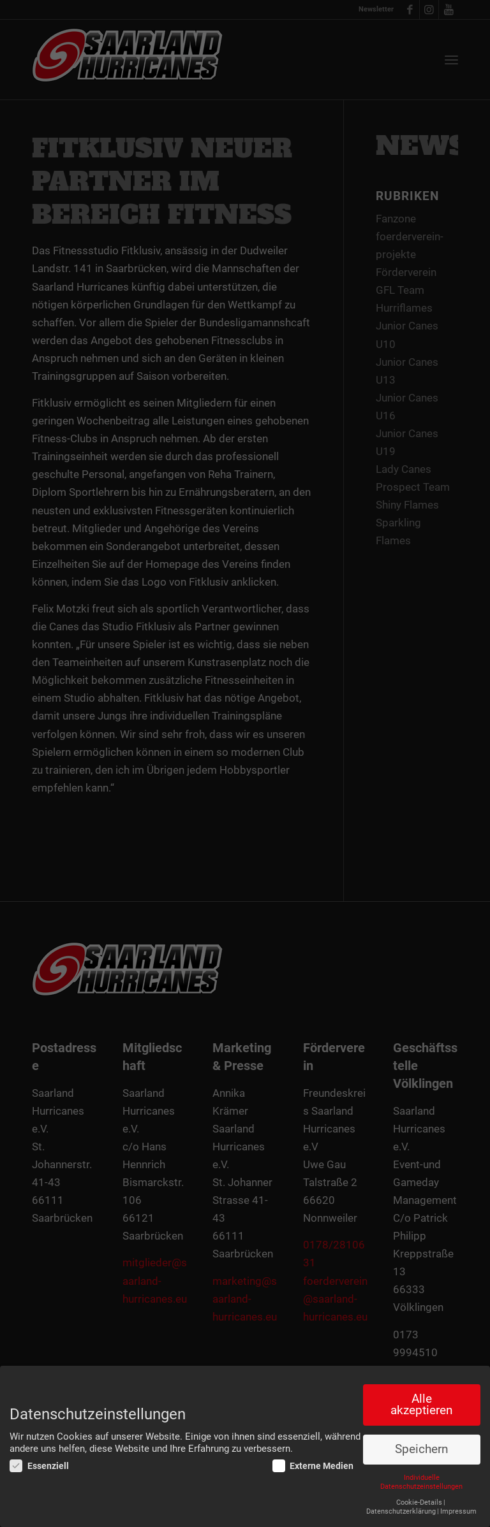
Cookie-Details (419, 1502)
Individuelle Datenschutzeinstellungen (421, 1482)
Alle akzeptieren (421, 1405)
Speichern (421, 1449)
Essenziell (39, 1465)
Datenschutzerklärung (401, 1511)
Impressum (458, 1511)
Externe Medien (313, 1465)
